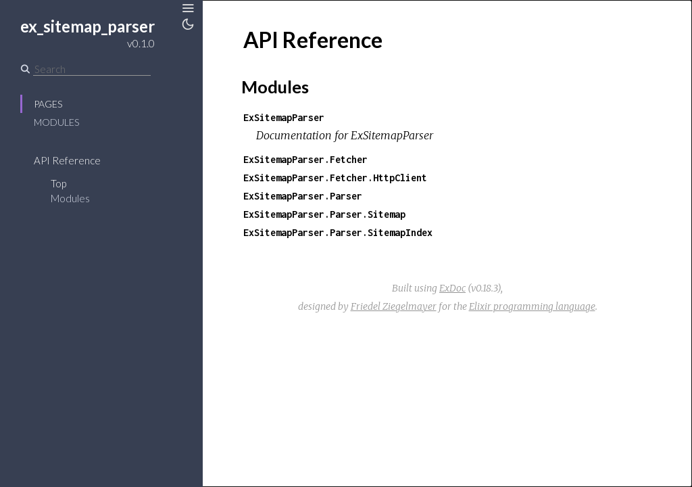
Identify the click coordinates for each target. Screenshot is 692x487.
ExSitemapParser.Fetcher (305, 159)
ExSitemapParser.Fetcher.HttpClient (335, 177)
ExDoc (452, 288)
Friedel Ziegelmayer (394, 306)
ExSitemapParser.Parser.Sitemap (324, 214)
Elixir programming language (532, 306)
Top (58, 183)
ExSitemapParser (283, 117)
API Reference (67, 160)
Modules (56, 122)
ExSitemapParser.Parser (302, 196)
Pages (48, 104)
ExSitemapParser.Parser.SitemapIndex (337, 232)
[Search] (92, 69)
